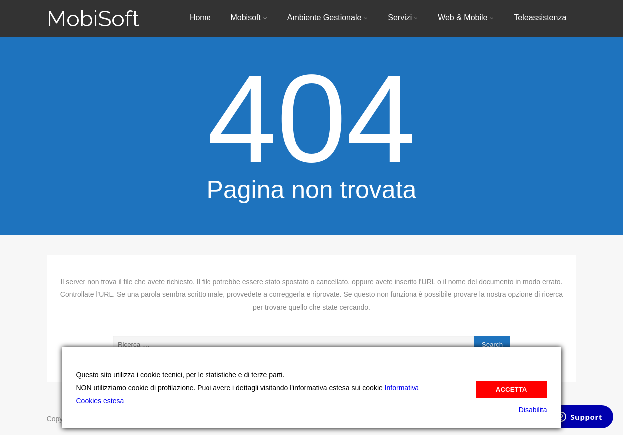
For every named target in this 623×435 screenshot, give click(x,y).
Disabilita (533, 410)
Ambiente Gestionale (327, 17)
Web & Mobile (466, 17)
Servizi (403, 17)
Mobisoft (248, 17)
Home (200, 17)
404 (311, 118)
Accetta (511, 389)
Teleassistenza (540, 17)
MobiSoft (93, 18)
